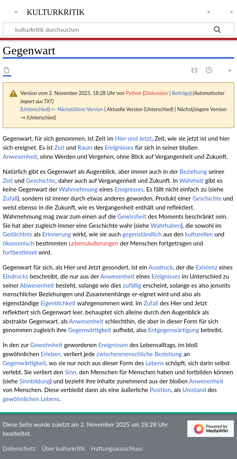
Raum (85, 147)
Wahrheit (191, 180)
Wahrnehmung (78, 189)
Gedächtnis (17, 234)
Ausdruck (160, 267)
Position (160, 389)
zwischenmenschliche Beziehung (139, 353)
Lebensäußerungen (93, 243)
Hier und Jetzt (133, 138)
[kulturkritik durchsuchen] (118, 29)
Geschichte (40, 180)
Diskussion (156, 93)
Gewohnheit (46, 344)
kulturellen (199, 234)
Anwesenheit (20, 156)
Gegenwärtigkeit (89, 329)
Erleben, (51, 353)
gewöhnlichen (21, 398)
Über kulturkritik (63, 448)
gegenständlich (142, 234)
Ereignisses (119, 147)
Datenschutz (19, 448)
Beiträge (181, 93)
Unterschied (35, 109)
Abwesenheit (37, 285)
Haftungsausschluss (117, 448)
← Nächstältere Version (77, 109)
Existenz (206, 267)
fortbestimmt (20, 252)
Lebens (155, 362)
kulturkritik (56, 11)
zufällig (132, 285)
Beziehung (193, 171)
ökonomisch (18, 243)
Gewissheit (132, 216)
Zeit (59, 147)
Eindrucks (15, 276)
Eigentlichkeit (58, 303)
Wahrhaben (166, 225)
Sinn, (71, 371)
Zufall (10, 198)
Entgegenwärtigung (173, 329)
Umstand (194, 389)
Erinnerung (56, 234)
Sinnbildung (34, 381)
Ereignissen (113, 344)
